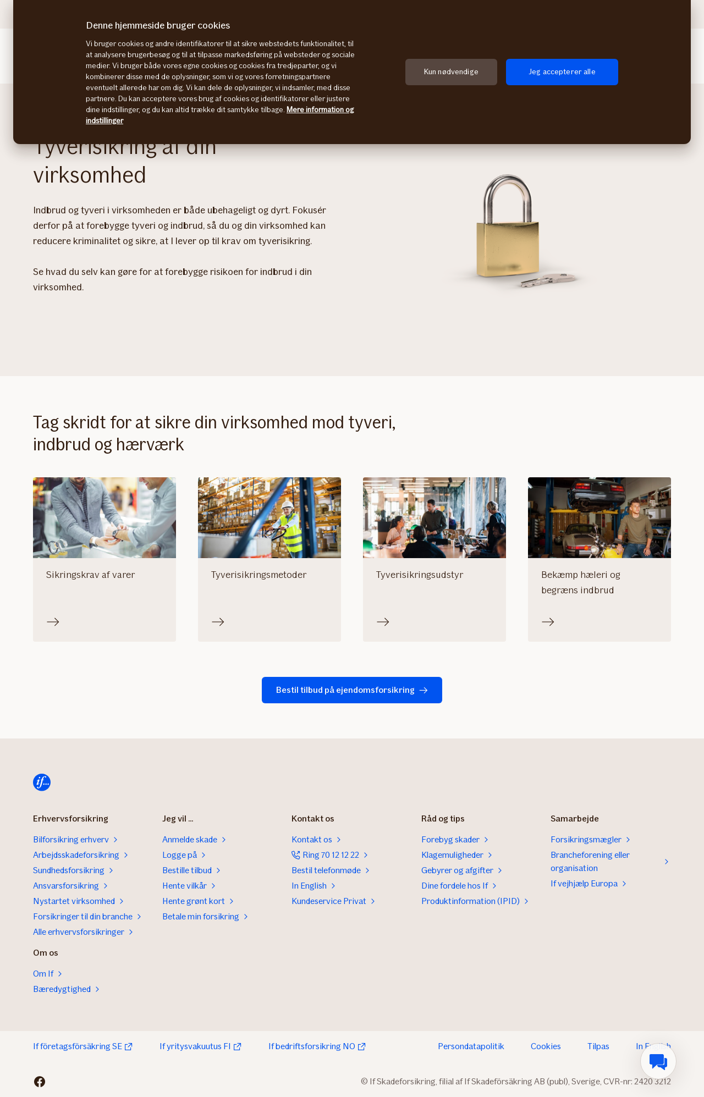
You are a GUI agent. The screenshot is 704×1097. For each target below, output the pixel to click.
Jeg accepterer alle (562, 71)
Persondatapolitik (471, 1046)
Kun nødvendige (451, 71)
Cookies (546, 1046)
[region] (352, 72)
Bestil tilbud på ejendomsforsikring (352, 690)
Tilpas (598, 1046)
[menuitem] (658, 1061)
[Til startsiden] (42, 782)
